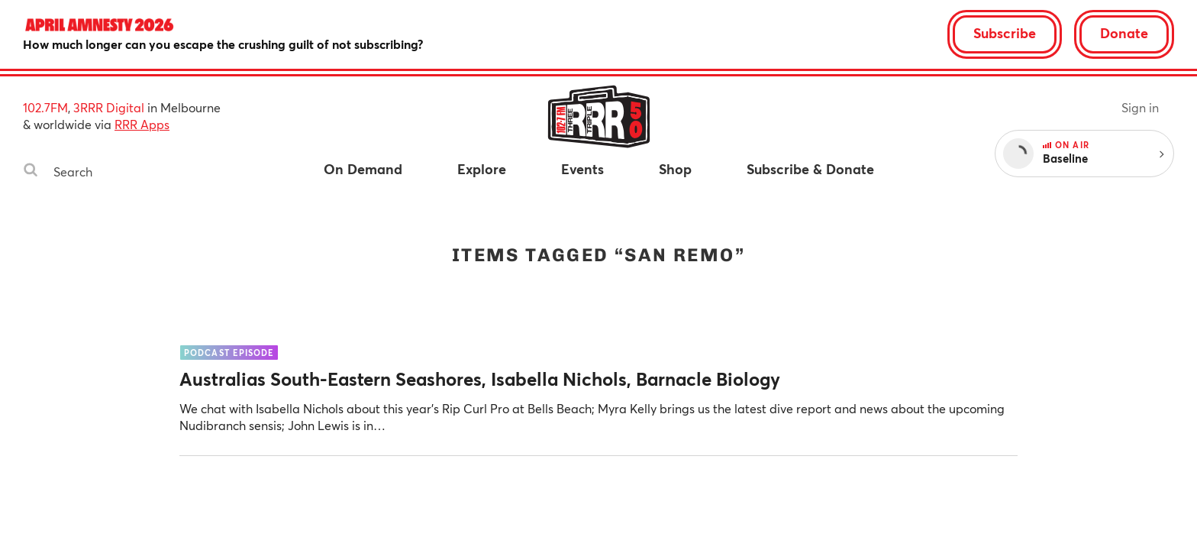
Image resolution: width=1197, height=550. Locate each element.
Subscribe (1004, 33)
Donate (1124, 33)
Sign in (1140, 107)
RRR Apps (142, 124)
